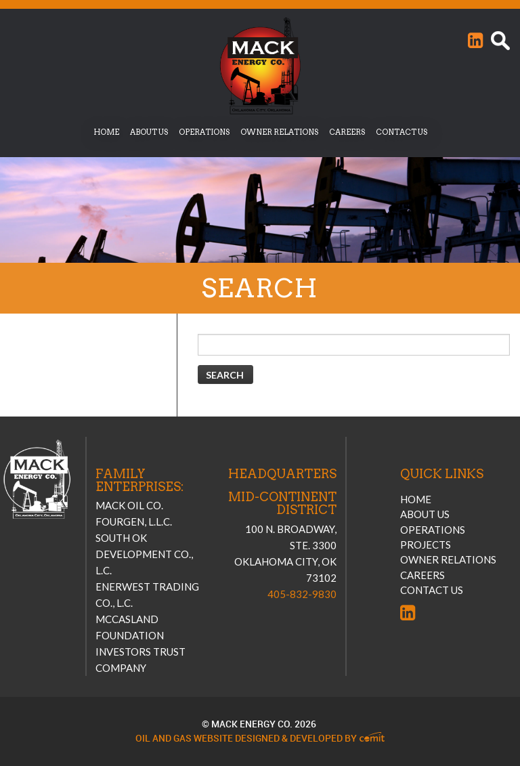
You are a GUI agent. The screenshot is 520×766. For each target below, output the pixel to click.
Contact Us (401, 132)
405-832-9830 (302, 594)
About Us (149, 132)
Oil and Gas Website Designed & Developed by (260, 738)
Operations (204, 132)
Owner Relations (279, 132)
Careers (347, 132)
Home (106, 132)
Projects (425, 544)
